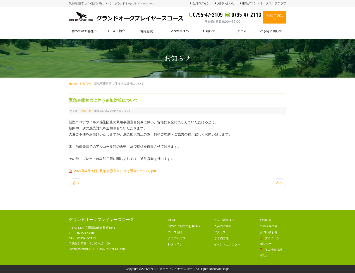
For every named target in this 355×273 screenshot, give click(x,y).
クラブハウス (177, 238)
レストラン (175, 244)
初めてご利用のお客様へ (184, 226)
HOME (172, 220)
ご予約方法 (221, 238)
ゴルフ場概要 (269, 226)
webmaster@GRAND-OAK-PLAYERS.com (98, 249)
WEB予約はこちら (274, 17)
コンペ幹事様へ (224, 220)
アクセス (220, 232)
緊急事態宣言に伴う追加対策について (103, 100)
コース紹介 (175, 232)
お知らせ (85, 83)
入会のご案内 (223, 226)
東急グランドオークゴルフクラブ (264, 3)
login (226, 269)
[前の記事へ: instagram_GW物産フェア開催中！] (75, 182)
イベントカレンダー (227, 244)
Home (73, 83)
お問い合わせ (226, 3)
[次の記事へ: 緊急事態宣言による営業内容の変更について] (279, 182)
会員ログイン (201, 3)
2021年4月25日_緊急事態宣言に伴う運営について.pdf (115, 171)
